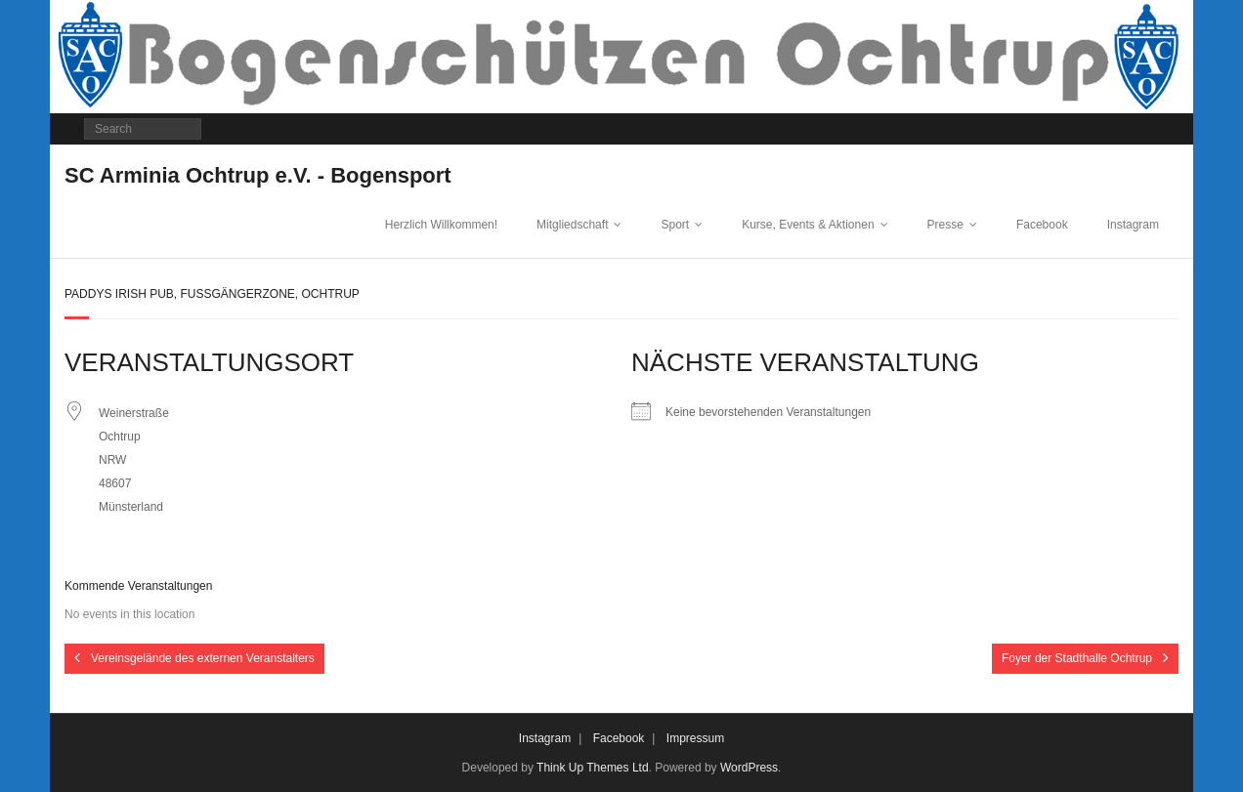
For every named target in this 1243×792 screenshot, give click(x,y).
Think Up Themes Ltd (592, 767)
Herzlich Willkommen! (441, 224)
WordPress (749, 767)
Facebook (1042, 224)
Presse (945, 224)
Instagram (1133, 224)
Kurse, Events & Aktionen (808, 224)
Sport (675, 224)
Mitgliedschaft (572, 224)
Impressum (695, 738)
